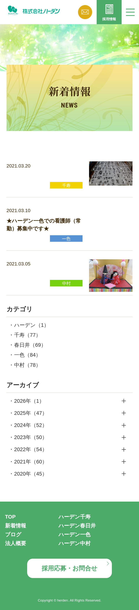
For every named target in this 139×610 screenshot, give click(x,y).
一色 (27, 355)
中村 (27, 365)
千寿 (27, 335)
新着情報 (15, 526)
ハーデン (31, 325)
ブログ (13, 534)
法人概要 (15, 543)
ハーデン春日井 (77, 526)
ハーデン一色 (74, 534)
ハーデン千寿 (74, 517)
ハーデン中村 (74, 543)
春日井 (30, 345)
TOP (10, 517)
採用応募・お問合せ (69, 568)
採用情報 (109, 19)
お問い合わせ (85, 12)
